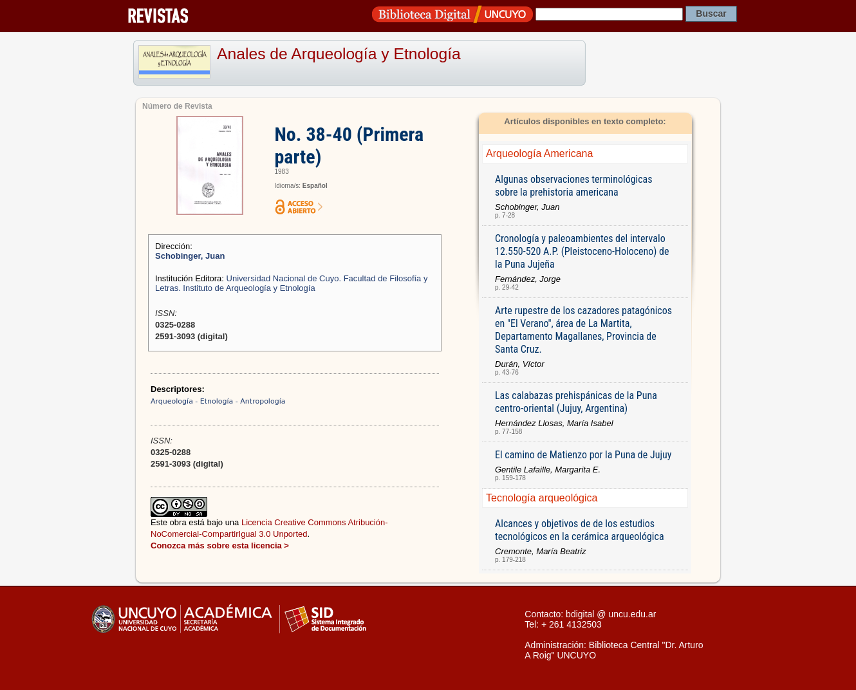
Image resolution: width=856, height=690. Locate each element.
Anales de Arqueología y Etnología (339, 53)
